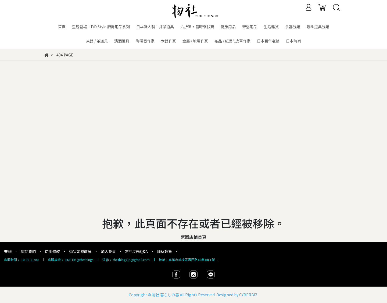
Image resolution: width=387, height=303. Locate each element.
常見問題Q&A (136, 251)
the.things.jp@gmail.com (131, 259)
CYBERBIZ (248, 294)
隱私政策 (164, 251)
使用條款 (52, 251)
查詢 (8, 251)
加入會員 (108, 251)
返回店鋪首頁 (193, 237)
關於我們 (28, 251)
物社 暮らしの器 (165, 294)
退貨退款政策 (80, 251)
